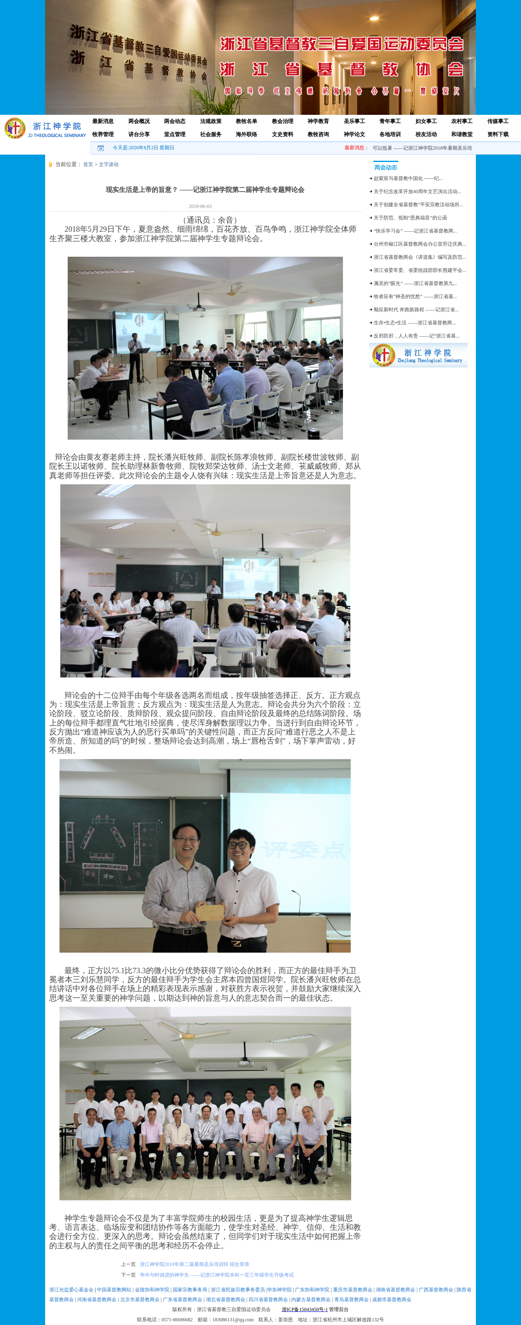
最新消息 (103, 121)
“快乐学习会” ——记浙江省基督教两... (415, 231)
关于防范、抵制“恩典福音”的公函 (410, 218)
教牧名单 (246, 121)
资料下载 (498, 134)
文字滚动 (109, 164)
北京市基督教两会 (140, 1299)
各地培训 (390, 134)
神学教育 (318, 121)
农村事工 (462, 121)
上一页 (128, 1264)
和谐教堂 (462, 134)
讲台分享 (139, 134)
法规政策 (211, 121)
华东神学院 (279, 1290)
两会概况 (139, 121)
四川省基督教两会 (268, 1299)
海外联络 (246, 134)
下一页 (128, 1275)
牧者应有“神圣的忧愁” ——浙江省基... (415, 296)
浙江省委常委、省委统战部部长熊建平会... (420, 270)
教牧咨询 (318, 134)
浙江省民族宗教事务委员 (238, 1290)
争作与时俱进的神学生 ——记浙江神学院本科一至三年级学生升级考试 (217, 1275)
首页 (88, 164)
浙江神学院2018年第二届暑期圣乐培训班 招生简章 (194, 1264)
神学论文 (354, 134)
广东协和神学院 (312, 1290)
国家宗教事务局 (190, 1290)
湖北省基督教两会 (225, 1299)
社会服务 (211, 134)
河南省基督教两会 (97, 1299)
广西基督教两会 (436, 1290)
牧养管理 (103, 134)
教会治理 (282, 121)
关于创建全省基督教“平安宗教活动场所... (418, 205)
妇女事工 (426, 121)
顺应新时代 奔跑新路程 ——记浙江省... (416, 309)
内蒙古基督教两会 (311, 1299)
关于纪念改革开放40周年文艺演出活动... (417, 191)
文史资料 (282, 134)
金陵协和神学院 (152, 1290)
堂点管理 (174, 134)
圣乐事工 (354, 121)
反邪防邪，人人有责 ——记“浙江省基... (416, 336)
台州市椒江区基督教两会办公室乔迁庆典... (420, 244)
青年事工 (390, 121)
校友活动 (426, 134)
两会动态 (174, 121)
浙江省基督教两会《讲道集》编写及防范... (420, 257)
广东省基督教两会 (182, 1299)
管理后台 (339, 1309)
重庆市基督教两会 (352, 1290)
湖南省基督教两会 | (397, 1290)
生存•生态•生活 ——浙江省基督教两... (415, 323)
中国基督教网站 (114, 1290)
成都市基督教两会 (391, 1299)
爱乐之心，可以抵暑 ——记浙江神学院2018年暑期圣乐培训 (417, 148)
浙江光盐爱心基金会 (71, 1290)
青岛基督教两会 (351, 1299)
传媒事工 (498, 121)
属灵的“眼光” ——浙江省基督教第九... (415, 283)
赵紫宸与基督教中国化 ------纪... (408, 178)
